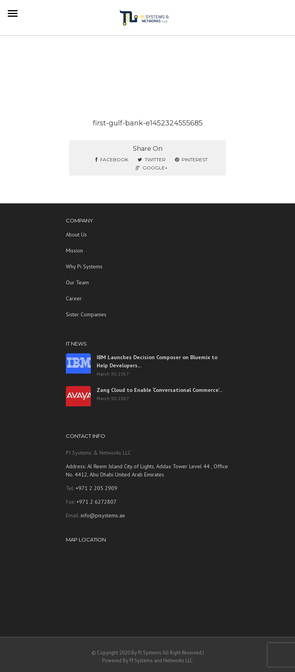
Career (74, 298)
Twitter (152, 159)
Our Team (77, 282)
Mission (74, 250)
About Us (76, 234)
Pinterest (191, 159)
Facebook (111, 159)
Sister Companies (86, 314)
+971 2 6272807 (96, 501)
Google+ (152, 168)
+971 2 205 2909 (95, 488)
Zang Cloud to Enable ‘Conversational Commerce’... (159, 389)
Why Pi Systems (84, 266)
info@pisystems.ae (103, 515)
